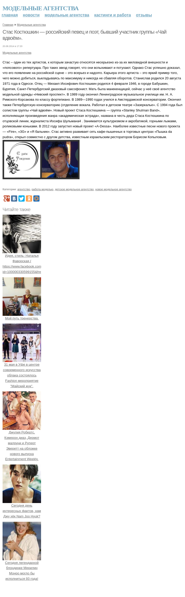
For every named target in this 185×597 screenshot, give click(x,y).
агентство (23, 189)
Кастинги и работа (112, 15)
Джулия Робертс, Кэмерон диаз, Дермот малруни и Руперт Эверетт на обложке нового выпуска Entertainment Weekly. (22, 443)
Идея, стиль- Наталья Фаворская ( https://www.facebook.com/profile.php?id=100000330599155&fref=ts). (31, 261)
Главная (10, 15)
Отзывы (144, 15)
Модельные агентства (41, 8)
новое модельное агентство (113, 189)
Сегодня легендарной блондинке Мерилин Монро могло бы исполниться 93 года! (22, 568)
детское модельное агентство (74, 189)
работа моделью (42, 189)
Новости (31, 15)
